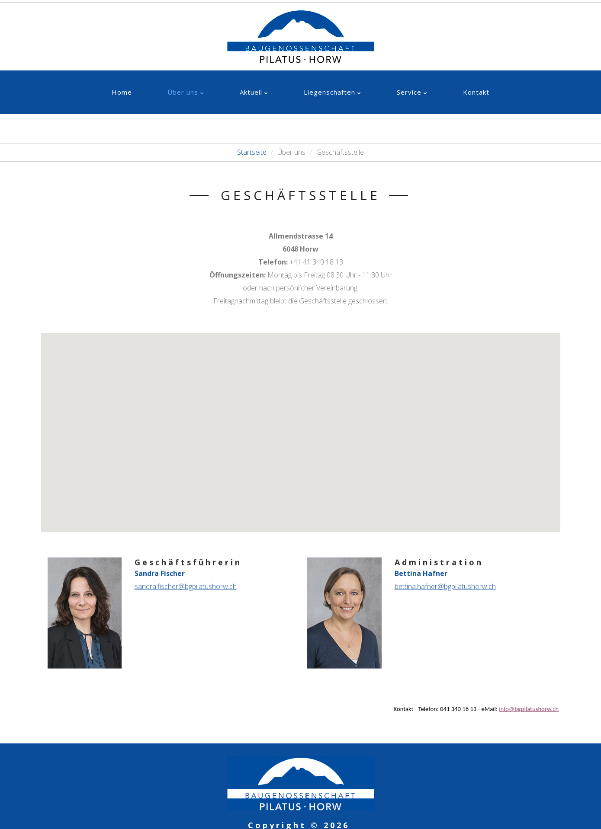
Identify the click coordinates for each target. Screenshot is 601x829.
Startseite (252, 152)
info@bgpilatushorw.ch (529, 709)
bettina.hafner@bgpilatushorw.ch (445, 582)
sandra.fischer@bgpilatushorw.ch (186, 582)
